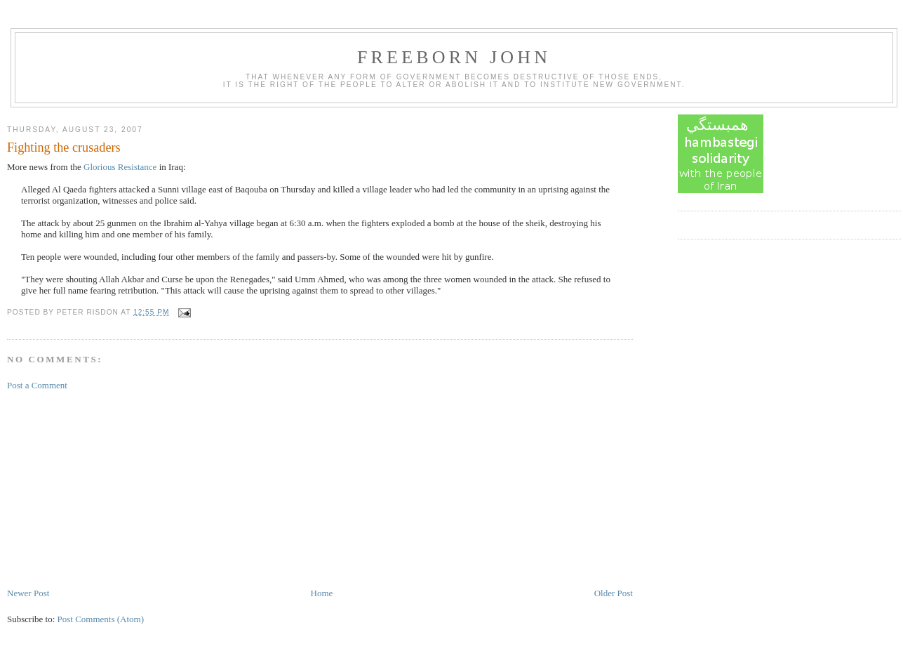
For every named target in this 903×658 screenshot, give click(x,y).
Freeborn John (454, 57)
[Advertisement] (112, 488)
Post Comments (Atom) (101, 619)
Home (322, 593)
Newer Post (28, 593)
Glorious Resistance (119, 167)
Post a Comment (37, 385)
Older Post (613, 593)
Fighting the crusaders (64, 147)
